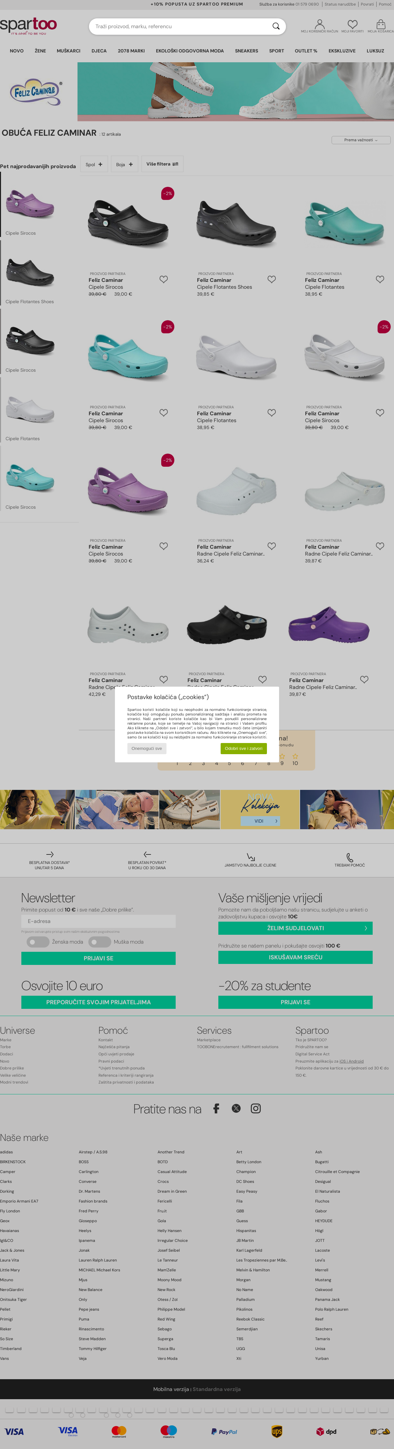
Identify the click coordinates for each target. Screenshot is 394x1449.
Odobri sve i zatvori (243, 748)
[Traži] (276, 26)
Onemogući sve (147, 748)
